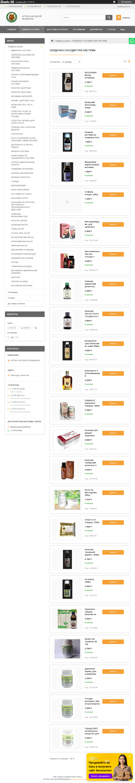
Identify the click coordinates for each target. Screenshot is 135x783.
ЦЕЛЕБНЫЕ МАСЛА (19, 225)
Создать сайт (21, 2)
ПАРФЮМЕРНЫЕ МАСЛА (22, 241)
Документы (96, 29)
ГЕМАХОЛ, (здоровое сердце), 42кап (92, 403)
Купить (113, 75)
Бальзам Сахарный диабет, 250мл (92, 552)
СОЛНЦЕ (15, 181)
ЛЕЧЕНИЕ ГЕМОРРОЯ (20, 177)
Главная (11, 29)
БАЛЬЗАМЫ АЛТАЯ (19, 198)
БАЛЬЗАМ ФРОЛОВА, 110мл (90, 105)
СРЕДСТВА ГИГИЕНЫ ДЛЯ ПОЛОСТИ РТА (22, 122)
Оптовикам (79, 29)
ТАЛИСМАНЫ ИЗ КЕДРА (21, 266)
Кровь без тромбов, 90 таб (91, 641)
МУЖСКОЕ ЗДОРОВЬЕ (21, 92)
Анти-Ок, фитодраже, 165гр (91, 492)
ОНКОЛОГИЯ (16, 134)
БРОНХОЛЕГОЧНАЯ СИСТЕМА (20, 62)
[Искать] (109, 17)
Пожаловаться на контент (82, 779)
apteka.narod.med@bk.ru (20, 427)
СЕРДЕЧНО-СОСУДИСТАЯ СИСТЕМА (23, 56)
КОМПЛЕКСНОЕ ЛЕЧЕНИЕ (22, 258)
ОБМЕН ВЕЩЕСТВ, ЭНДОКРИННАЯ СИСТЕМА (22, 157)
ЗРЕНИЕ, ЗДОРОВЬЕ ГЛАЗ (22, 100)
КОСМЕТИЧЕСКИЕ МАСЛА (22, 237)
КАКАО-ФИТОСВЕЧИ (20, 190)
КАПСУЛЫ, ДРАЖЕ (19, 221)
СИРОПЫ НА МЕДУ (19, 281)
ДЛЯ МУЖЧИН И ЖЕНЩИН (22, 250)
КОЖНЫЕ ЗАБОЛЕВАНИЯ (22, 173)
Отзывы (11, 298)
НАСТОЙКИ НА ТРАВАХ (21, 194)
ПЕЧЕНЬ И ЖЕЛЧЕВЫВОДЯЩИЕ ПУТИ (25, 76)
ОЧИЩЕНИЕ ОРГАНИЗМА (22, 169)
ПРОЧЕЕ (14, 262)
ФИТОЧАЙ (15, 277)
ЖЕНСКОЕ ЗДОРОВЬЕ (21, 88)
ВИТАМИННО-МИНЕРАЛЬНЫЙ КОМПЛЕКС (24, 272)
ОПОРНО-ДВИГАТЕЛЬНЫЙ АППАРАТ (22, 163)
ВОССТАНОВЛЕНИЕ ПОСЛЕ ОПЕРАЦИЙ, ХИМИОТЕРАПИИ (24, 139)
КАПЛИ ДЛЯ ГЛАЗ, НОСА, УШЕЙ (22, 106)
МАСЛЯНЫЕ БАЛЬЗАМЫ (21, 286)
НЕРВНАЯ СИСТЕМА (20, 151)
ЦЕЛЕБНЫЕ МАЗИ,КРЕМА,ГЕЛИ (19, 215)
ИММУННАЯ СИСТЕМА (21, 50)
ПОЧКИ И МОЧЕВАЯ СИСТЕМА (20, 82)
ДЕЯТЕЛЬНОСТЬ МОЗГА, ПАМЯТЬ (22, 146)
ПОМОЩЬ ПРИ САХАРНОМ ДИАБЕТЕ (23, 128)
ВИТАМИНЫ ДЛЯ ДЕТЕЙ (21, 96)
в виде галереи (125, 62)
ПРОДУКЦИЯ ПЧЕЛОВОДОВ (23, 254)
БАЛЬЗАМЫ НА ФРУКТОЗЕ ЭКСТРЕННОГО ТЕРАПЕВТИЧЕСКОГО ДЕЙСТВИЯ (22, 206)
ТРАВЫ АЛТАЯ (17, 229)
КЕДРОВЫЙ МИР (18, 186)
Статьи (111, 29)
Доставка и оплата (57, 29)
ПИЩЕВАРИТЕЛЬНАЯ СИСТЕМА (20, 69)
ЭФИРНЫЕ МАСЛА (19, 246)
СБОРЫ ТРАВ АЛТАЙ (20, 233)
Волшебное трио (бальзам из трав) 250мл (92, 343)
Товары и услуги (30, 29)
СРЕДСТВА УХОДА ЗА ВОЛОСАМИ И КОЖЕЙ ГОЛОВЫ (21, 113)
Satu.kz (79, 777)
